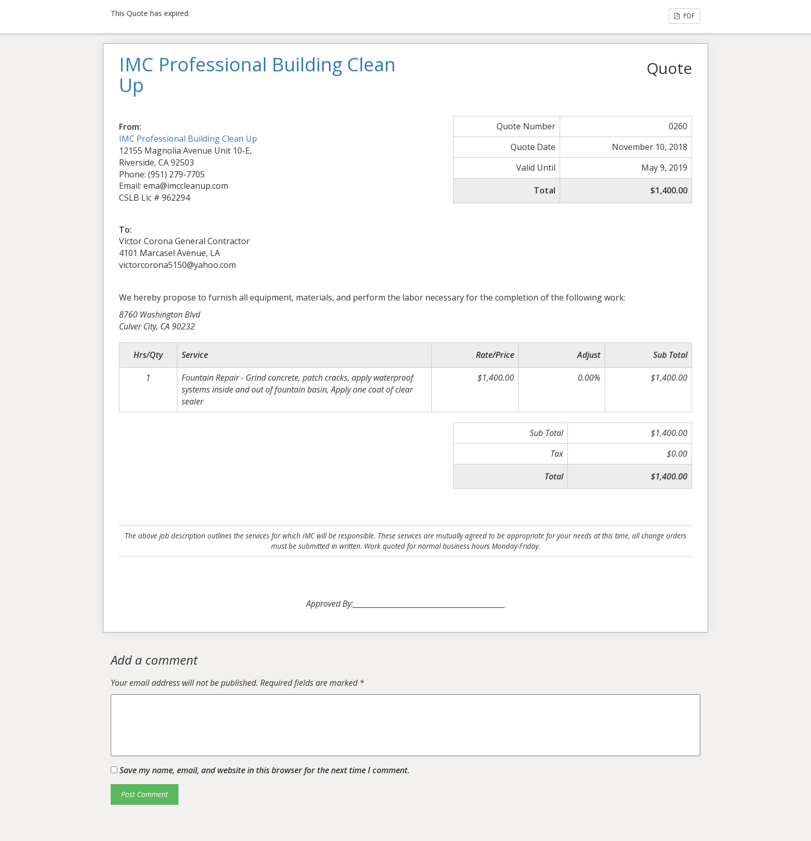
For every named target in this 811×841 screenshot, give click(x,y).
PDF (684, 15)
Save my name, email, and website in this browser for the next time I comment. (264, 770)
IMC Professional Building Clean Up (188, 138)
